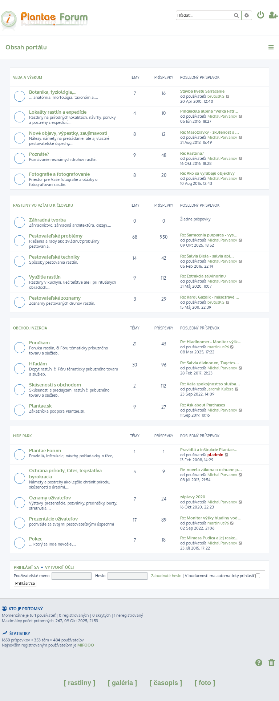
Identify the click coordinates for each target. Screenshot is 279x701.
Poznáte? (39, 154)
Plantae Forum (45, 450)
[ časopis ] (166, 682)
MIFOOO (85, 645)
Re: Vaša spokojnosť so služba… (210, 383)
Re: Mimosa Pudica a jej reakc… (209, 537)
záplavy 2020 (192, 496)
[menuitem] (261, 16)
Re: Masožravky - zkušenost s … (209, 132)
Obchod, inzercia (30, 328)
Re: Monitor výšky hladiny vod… (211, 517)
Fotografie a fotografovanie (59, 174)
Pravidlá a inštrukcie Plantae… (209, 449)
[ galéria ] (122, 682)
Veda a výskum (27, 77)
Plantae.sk (40, 405)
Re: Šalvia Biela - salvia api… (207, 256)
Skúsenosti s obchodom (55, 384)
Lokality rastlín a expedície (57, 112)
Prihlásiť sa (26, 567)
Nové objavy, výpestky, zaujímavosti (68, 133)
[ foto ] (205, 682)
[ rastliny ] (79, 682)
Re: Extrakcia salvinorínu (203, 276)
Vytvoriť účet (60, 567)
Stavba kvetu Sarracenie (202, 91)
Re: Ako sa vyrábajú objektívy (207, 173)
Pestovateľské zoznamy (55, 298)
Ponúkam (39, 342)
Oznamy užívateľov (50, 497)
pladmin (215, 454)
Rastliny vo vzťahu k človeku (43, 205)
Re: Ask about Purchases (202, 405)
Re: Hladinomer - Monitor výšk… (211, 341)
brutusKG (216, 96)
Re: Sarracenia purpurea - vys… (209, 235)
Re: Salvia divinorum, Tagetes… (209, 362)
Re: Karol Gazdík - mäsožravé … (209, 297)
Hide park (22, 436)
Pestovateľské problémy (55, 235)
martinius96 (218, 346)
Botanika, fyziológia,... (52, 92)
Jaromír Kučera (220, 389)
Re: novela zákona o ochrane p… (211, 469)
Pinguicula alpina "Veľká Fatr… (209, 111)
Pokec (35, 538)
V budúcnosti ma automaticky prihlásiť (222, 575)
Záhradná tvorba (47, 219)
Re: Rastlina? (192, 153)
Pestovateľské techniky (54, 257)
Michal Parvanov (222, 116)
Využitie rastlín (45, 276)
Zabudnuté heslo (166, 575)
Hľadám (38, 363)
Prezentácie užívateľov (53, 518)
